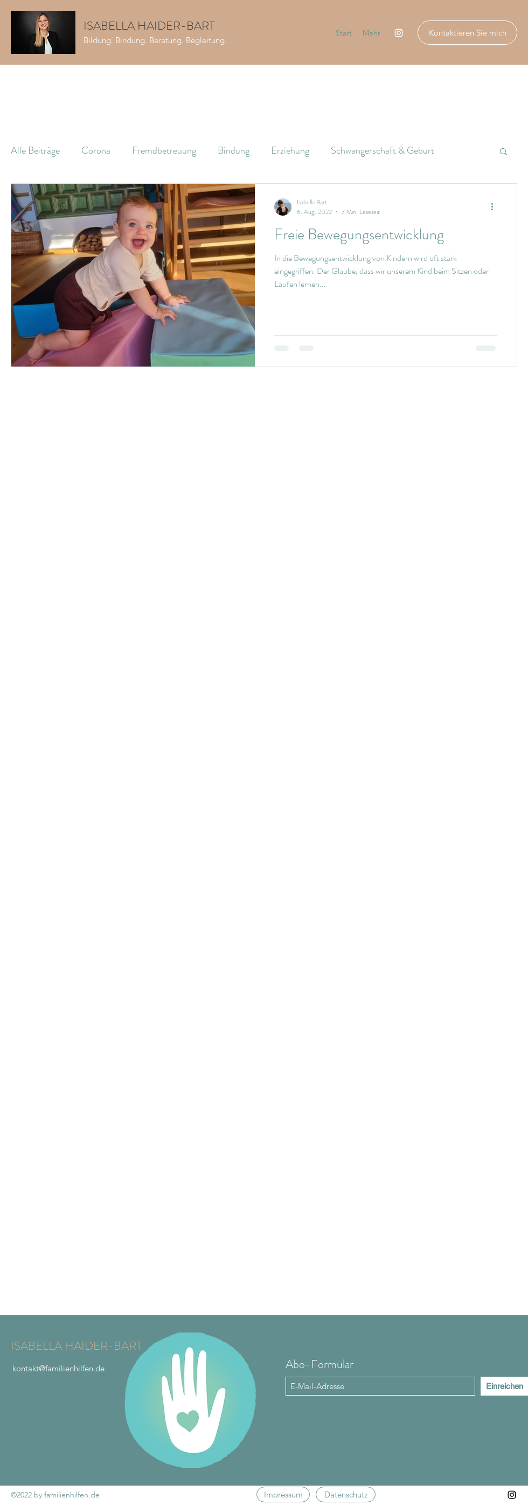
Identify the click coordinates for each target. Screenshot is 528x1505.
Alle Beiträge (35, 150)
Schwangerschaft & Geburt (382, 150)
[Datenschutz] (346, 1494)
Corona (95, 150)
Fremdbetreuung (164, 150)
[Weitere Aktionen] (495, 207)
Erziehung (290, 150)
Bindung (233, 150)
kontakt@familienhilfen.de (58, 1368)
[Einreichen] (504, 1386)
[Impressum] (283, 1494)
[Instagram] (398, 32)
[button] (503, 152)
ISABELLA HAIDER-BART (149, 25)
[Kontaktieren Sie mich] (467, 32)
